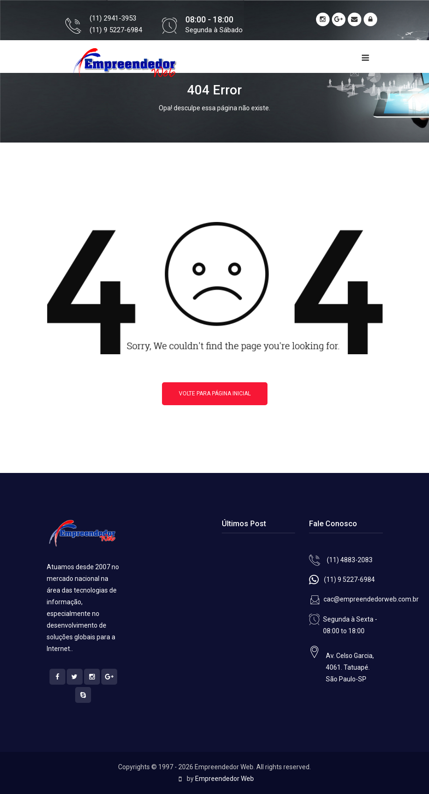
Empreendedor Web (224, 778)
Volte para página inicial (215, 393)
